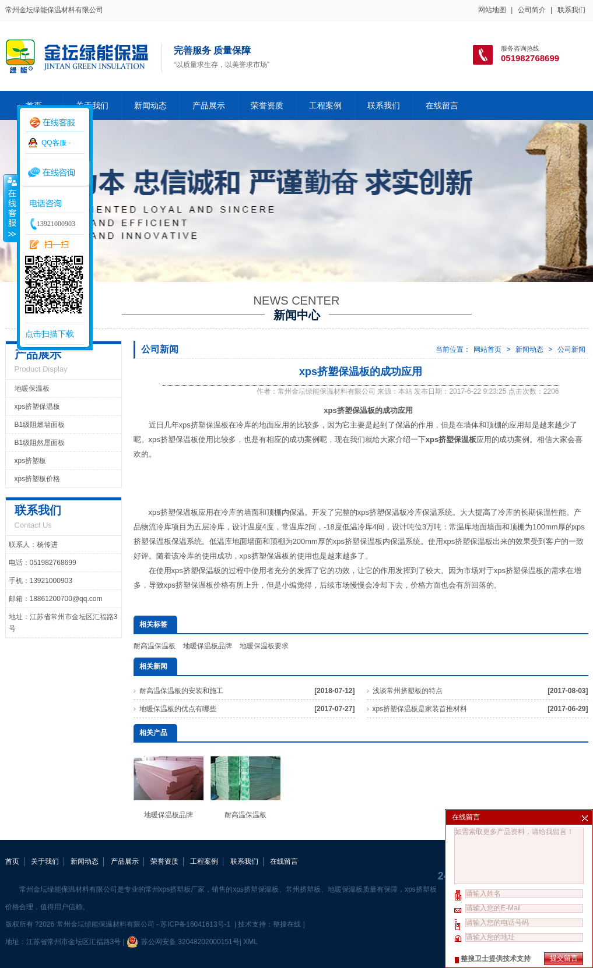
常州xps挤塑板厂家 (175, 889)
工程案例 (325, 105)
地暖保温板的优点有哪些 (177, 709)
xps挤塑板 (31, 461)
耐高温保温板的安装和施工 (181, 691)
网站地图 (492, 10)
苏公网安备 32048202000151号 (183, 942)
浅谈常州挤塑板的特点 (408, 691)
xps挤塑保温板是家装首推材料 (420, 709)
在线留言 (442, 105)
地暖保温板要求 (264, 646)
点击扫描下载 (49, 333)
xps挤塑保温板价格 (196, 585)
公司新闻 (571, 349)
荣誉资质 (267, 105)
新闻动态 (150, 105)
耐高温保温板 (155, 646)
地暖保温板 (32, 388)
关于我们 (45, 861)
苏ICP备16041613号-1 (196, 924)
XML (250, 942)
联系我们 (571, 10)
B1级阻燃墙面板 (40, 425)
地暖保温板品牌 (207, 646)
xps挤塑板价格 (38, 479)
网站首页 (487, 349)
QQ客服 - (56, 143)
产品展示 (208, 105)
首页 (12, 861)
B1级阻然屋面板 (40, 443)
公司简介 (532, 10)
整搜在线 (287, 924)
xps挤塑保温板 (38, 406)
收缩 (10, 208)
